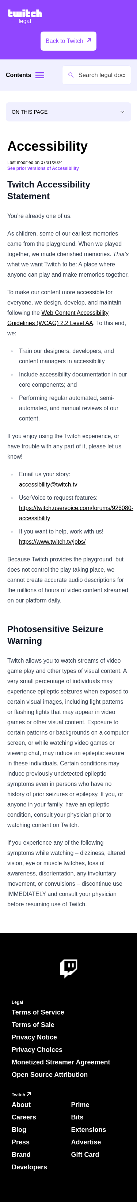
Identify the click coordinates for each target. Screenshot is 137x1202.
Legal (17, 1002)
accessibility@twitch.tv (48, 484)
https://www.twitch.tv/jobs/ (52, 542)
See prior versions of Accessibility (43, 168)
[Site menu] (40, 75)
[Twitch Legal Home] (24, 17)
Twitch (22, 1095)
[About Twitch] (68, 969)
